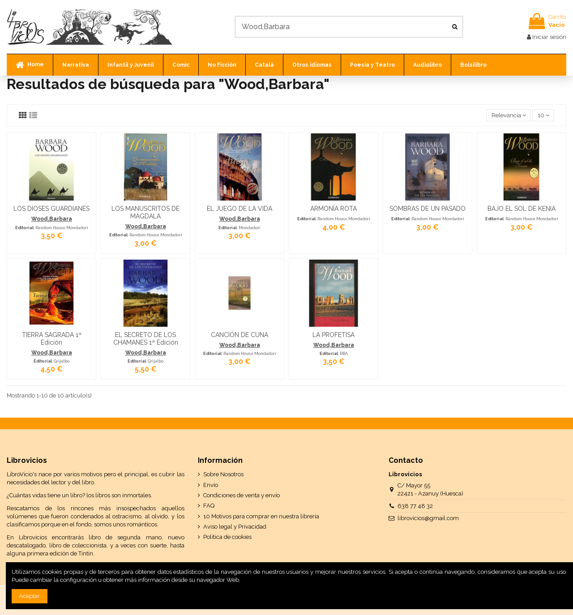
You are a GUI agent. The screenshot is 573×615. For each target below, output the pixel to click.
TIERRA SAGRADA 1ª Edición (51, 338)
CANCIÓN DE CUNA (239, 334)
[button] (75, 65)
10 (543, 115)
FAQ (208, 505)
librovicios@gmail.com (428, 518)
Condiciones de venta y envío (241, 495)
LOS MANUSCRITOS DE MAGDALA (145, 212)
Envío (210, 485)
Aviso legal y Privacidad (234, 526)
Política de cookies (227, 537)
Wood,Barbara (51, 219)
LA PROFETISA (333, 334)
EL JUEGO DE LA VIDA (239, 208)
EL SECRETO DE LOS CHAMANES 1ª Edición (145, 338)
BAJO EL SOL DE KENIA (521, 208)
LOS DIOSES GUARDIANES (51, 208)
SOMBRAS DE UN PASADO (427, 208)
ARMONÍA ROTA (333, 208)
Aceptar (29, 596)
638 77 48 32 (415, 506)
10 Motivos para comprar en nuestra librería (261, 516)
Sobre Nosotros (223, 474)
